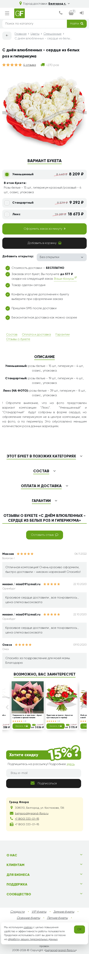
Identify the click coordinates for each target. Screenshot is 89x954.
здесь (71, 764)
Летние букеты (57, 918)
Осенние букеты (28, 918)
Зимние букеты (63, 911)
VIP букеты (39, 911)
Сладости (17, 911)
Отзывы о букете (18, 339)
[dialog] (61, 13)
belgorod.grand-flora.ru (60, 950)
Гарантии (63, 334)
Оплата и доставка (36, 334)
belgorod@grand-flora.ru (31, 813)
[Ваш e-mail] (43, 773)
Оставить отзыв (44, 535)
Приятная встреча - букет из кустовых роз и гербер (59, 716)
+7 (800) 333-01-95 (27, 819)
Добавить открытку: (18, 256)
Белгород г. (59, 3)
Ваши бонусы (65, 278)
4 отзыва (29, 65)
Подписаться (44, 783)
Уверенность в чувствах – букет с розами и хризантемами (27, 716)
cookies (28, 927)
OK (79, 929)
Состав (11, 334)
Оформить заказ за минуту (45, 228)
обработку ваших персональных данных (33, 939)
